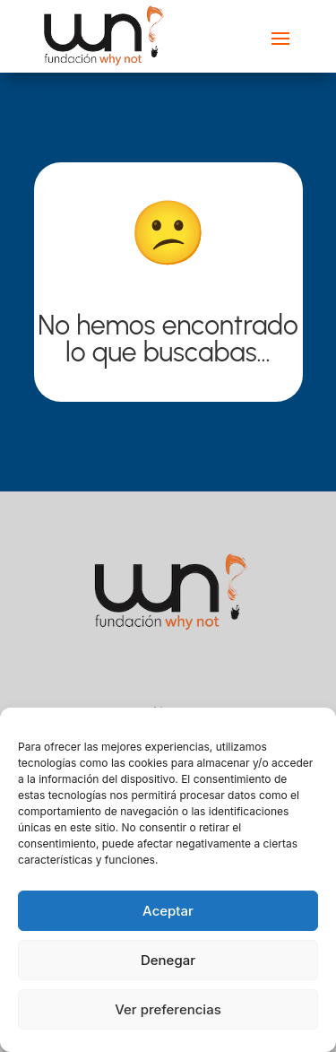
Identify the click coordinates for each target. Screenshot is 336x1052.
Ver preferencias (168, 1009)
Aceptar (168, 910)
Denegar (168, 960)
